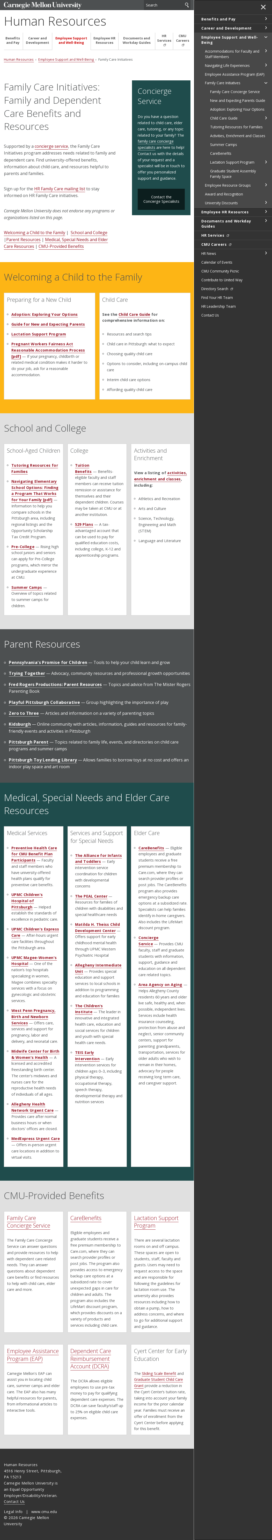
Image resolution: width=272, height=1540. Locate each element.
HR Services (164, 38)
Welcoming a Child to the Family (34, 232)
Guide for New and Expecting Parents (48, 324)
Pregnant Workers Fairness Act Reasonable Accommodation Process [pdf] (48, 350)
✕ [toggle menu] (263, 7)
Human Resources (55, 21)
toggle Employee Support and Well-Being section (266, 37)
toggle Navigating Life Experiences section (266, 65)
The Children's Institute (89, 1008)
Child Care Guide (134, 314)
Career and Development (37, 40)
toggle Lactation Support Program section (266, 162)
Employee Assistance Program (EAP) (33, 1354)
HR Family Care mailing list (59, 189)
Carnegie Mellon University (43, 6)
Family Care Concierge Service (28, 1221)
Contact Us (14, 1501)
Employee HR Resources (104, 40)
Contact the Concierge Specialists (161, 199)
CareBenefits (85, 1218)
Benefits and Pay (12, 40)
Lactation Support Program (38, 334)
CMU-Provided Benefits (61, 246)
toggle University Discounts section (266, 202)
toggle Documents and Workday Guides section (266, 221)
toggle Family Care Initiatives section (266, 83)
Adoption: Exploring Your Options (44, 314)
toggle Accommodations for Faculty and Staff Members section (266, 51)
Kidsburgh (20, 724)
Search (186, 5)
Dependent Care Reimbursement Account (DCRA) (90, 1358)
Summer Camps (26, 587)
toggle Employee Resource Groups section (266, 185)
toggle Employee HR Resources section (266, 211)
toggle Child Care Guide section (266, 118)
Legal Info (13, 1511)
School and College (89, 232)
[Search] (167, 5)
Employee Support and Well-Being (71, 40)
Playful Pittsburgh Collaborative (44, 702)
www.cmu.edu (44, 1511)
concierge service (51, 146)
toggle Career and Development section (266, 28)
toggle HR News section (266, 253)
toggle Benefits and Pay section (266, 19)
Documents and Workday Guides (137, 40)
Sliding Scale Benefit (159, 1373)
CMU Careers (182, 38)
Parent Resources (23, 239)
